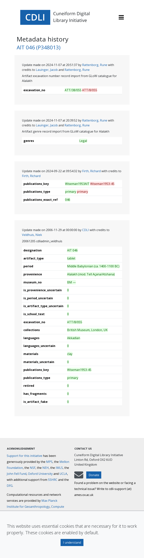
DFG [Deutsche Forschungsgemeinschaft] (10, 486)
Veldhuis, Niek (32, 235)
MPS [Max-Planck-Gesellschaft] (49, 462)
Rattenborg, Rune (94, 65)
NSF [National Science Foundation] (32, 468)
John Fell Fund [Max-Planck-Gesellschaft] (16, 474)
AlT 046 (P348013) (38, 47)
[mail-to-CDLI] (78, 477)
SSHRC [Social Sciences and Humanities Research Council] (52, 480)
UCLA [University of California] (63, 474)
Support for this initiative (24, 456)
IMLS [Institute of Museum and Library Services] (59, 468)
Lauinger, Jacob (47, 70)
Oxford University (40, 474)
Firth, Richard (91, 171)
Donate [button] (94, 475)
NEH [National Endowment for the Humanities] (45, 468)
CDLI (85, 230)
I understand (72, 542)
